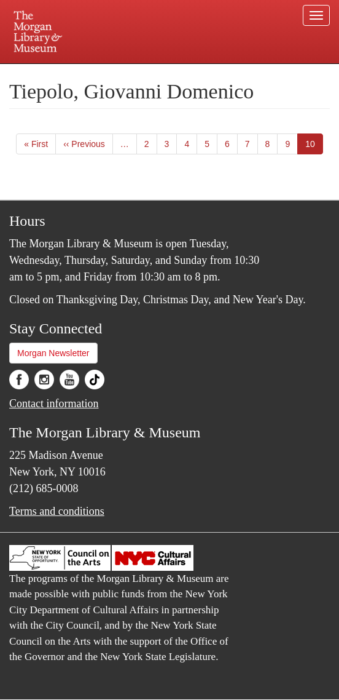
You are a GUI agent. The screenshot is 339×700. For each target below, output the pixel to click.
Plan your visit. (67, 72)
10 (314, 146)
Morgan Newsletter (53, 353)
